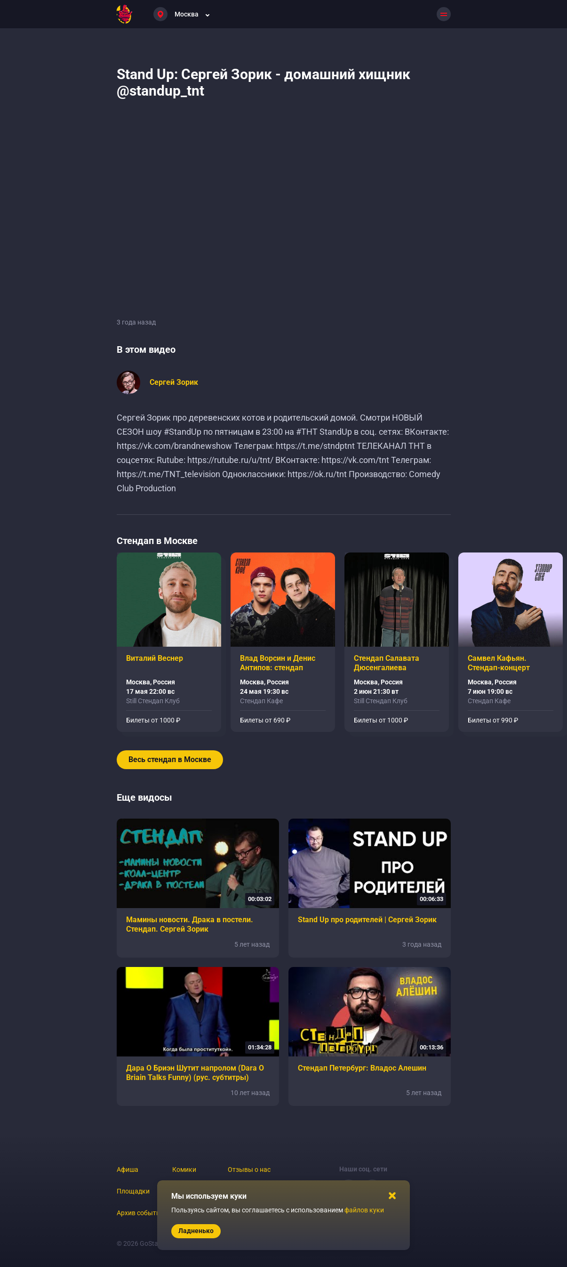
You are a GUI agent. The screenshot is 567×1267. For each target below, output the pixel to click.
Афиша (127, 1169)
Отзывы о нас (249, 1169)
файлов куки (364, 1210)
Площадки (133, 1191)
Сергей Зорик (174, 382)
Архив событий (140, 1213)
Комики (184, 1169)
